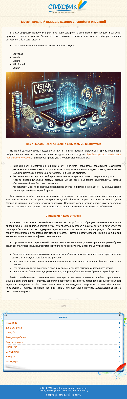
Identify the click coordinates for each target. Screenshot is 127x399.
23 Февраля (12, 351)
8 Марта (10, 356)
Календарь (12, 361)
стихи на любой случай (63, 12)
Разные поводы (14, 342)
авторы (62, 395)
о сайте (50, 395)
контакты (76, 395)
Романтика (12, 323)
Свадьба (10, 332)
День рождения (14, 327)
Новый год (11, 347)
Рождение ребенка (16, 337)
